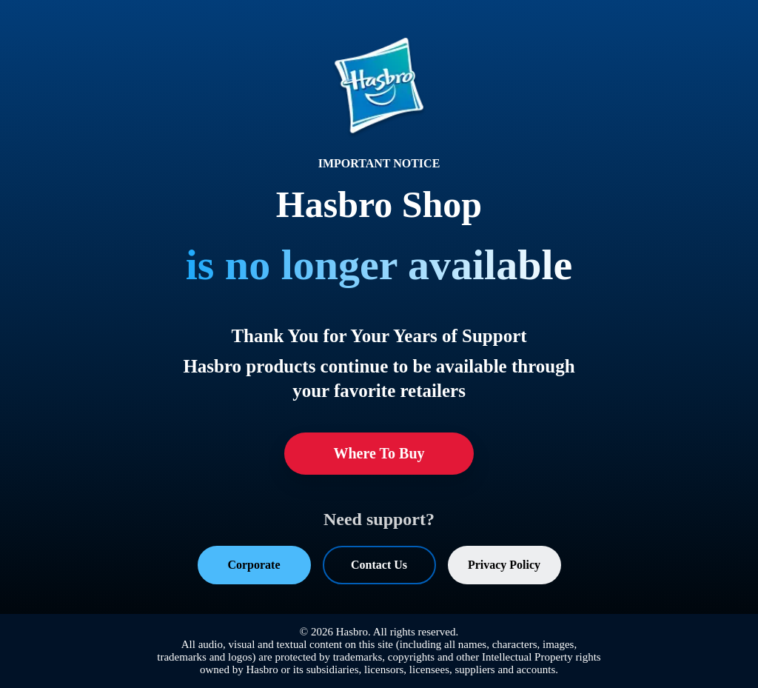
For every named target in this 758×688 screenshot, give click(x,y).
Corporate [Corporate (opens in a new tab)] (253, 564)
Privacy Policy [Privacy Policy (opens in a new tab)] (504, 564)
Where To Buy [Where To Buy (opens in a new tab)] (379, 453)
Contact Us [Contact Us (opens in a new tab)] (379, 564)
